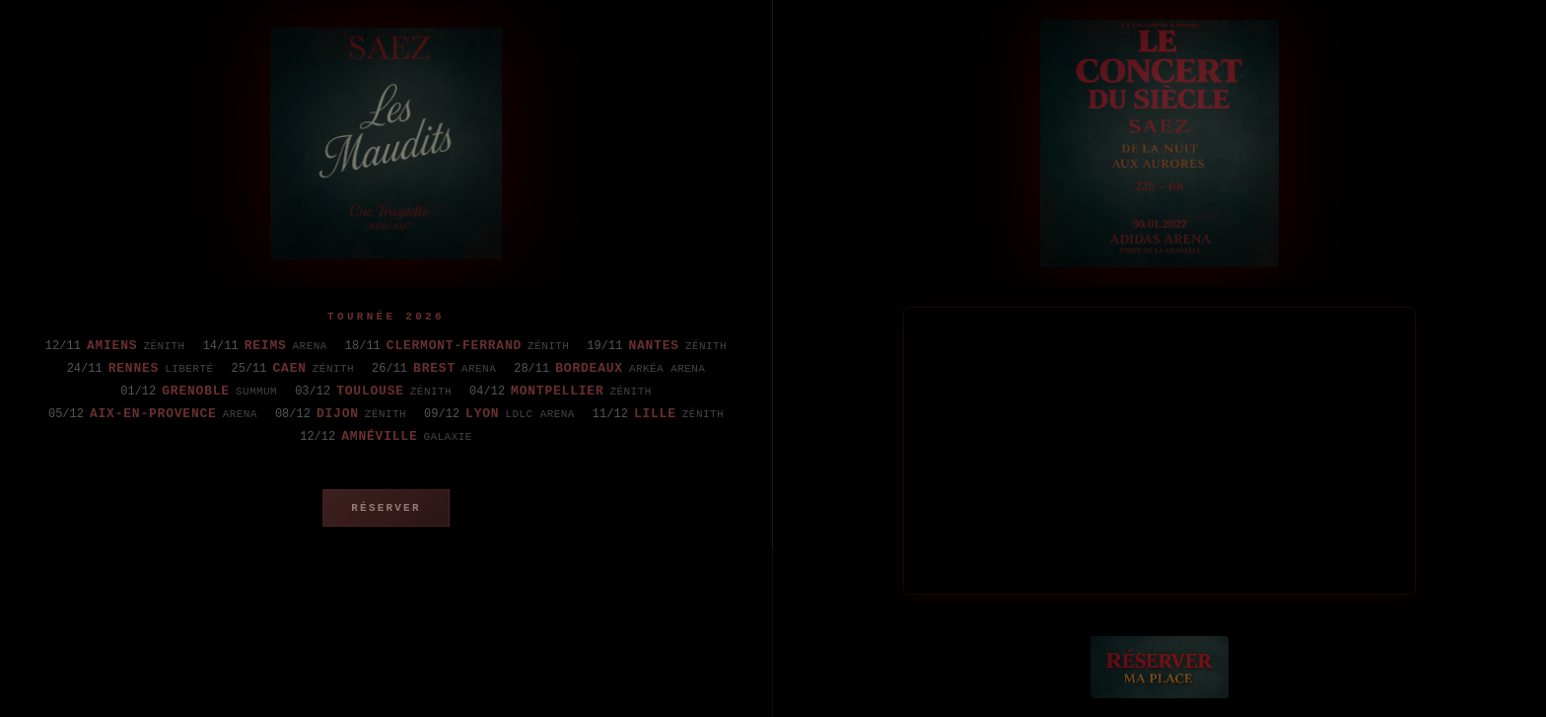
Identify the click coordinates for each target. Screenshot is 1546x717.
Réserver (385, 508)
